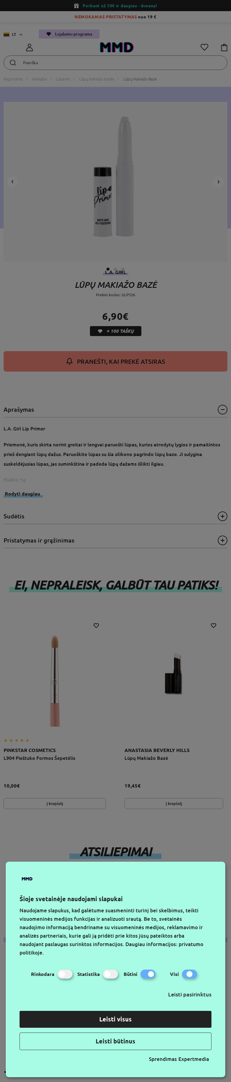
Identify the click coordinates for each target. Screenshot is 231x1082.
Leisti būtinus (115, 1041)
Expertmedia (193, 1059)
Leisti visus (115, 1019)
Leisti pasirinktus (189, 994)
